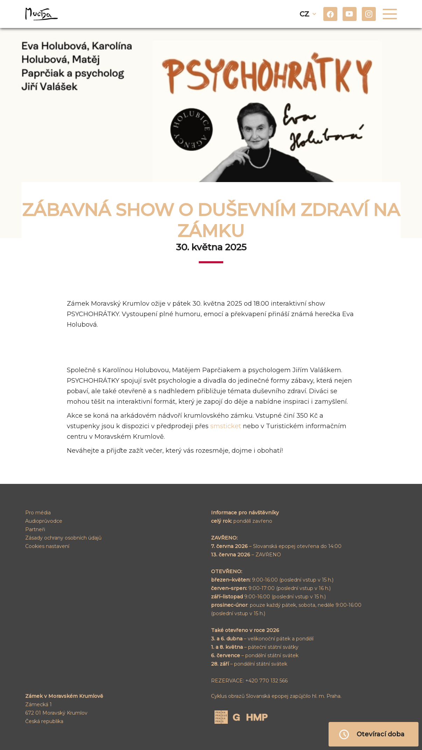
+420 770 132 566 (266, 681)
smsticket (226, 426)
